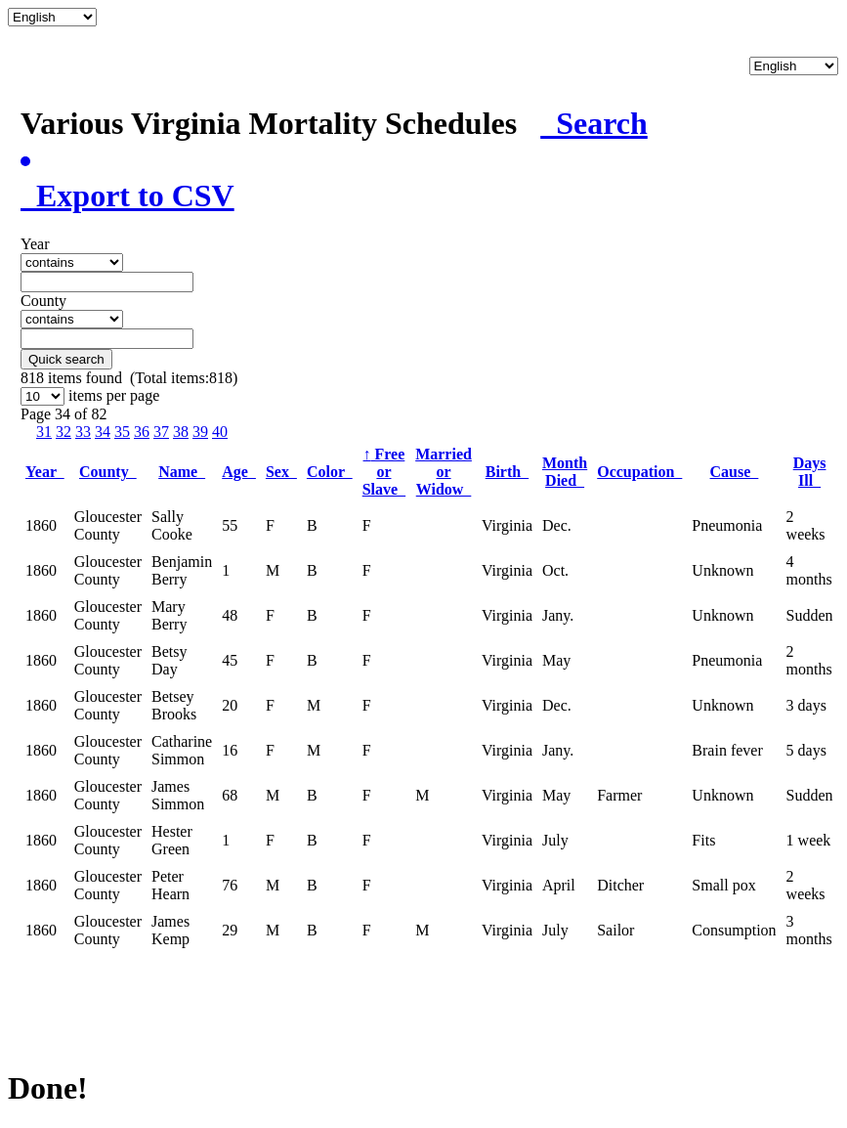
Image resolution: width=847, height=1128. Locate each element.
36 (141, 431)
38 (181, 431)
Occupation (639, 471)
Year (44, 471)
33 (83, 431)
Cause (734, 471)
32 (63, 431)
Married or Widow (443, 472)
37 (161, 431)
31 (44, 431)
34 (102, 431)
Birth (507, 471)
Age (239, 471)
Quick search (66, 359)
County (108, 471)
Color (330, 471)
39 (200, 431)
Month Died (564, 472)
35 (122, 431)
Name (181, 471)
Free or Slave (383, 472)
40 (220, 431)
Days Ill (809, 472)
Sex (281, 471)
